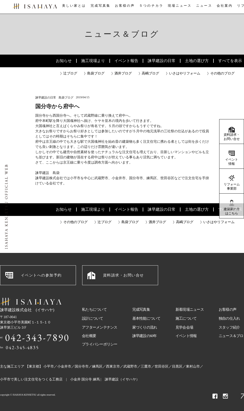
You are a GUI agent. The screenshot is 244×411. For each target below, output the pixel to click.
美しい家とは (72, 7)
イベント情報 (231, 162)
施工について (186, 318)
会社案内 (225, 7)
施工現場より (93, 61)
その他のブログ (222, 73)
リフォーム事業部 (232, 186)
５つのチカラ (150, 7)
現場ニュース (179, 7)
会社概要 (89, 336)
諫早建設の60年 (144, 336)
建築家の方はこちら (232, 211)
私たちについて (94, 309)
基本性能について (146, 318)
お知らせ (64, 61)
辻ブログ (70, 73)
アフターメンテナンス (99, 327)
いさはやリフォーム (184, 73)
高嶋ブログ (150, 73)
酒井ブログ (123, 73)
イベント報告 (126, 61)
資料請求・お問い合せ (232, 137)
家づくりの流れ (144, 327)
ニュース (204, 7)
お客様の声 (124, 7)
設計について (92, 318)
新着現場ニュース (189, 309)
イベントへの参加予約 (41, 275)
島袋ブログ (96, 73)
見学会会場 (184, 327)
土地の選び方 (197, 61)
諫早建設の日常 (161, 61)
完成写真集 (99, 7)
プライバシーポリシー (99, 344)
